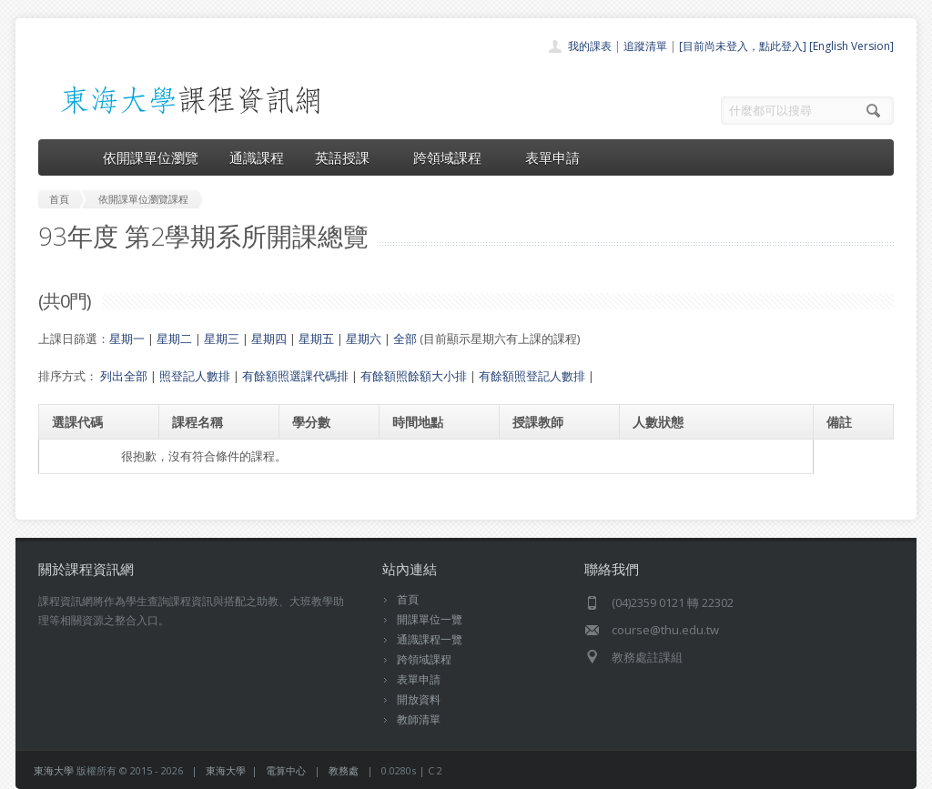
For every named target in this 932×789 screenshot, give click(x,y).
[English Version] (851, 46)
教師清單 (419, 719)
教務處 (344, 770)
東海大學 (54, 770)
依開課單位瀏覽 (150, 157)
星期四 (269, 338)
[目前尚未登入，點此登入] (742, 46)
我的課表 (590, 46)
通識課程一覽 (429, 639)
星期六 (363, 338)
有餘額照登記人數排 (532, 376)
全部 (405, 338)
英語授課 (348, 157)
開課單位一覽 (429, 619)
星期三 (221, 338)
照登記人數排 (194, 376)
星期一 (127, 338)
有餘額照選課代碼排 (295, 376)
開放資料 (419, 699)
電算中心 (286, 770)
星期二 (174, 338)
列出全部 (123, 376)
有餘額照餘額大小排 (413, 376)
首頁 (408, 599)
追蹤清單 (645, 46)
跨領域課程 (453, 157)
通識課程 (256, 157)
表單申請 (552, 157)
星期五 (316, 338)
